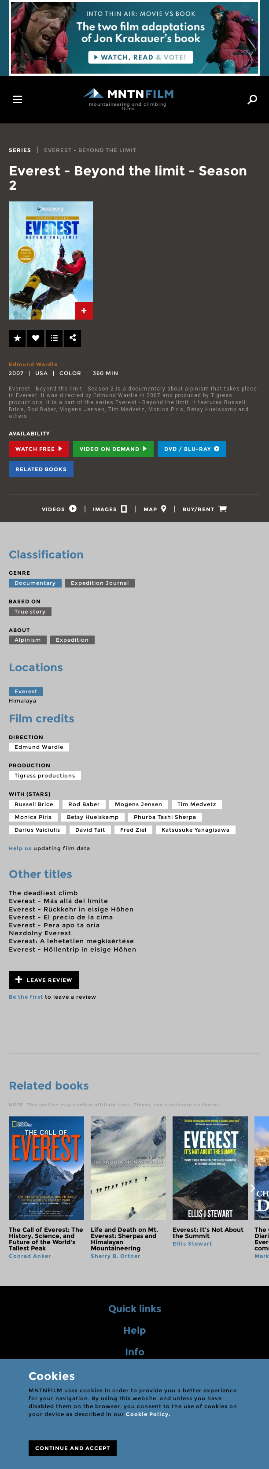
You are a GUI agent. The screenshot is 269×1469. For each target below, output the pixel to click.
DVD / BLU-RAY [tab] (192, 449)
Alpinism (28, 642)
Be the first (26, 999)
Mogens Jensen (138, 806)
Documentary (35, 585)
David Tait (90, 832)
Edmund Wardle (33, 364)
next (252, 1191)
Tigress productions (45, 778)
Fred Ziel (133, 832)
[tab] (84, 311)
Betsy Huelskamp (93, 819)
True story (30, 614)
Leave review (43, 982)
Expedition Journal (100, 585)
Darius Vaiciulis (37, 832)
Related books (41, 469)
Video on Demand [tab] (113, 449)
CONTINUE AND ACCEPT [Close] (72, 1448)
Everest (26, 694)
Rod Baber (84, 806)
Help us (20, 851)
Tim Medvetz (196, 806)
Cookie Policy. (148, 1414)
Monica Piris (33, 819)
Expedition (72, 642)
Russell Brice (34, 806)
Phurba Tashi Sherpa (165, 819)
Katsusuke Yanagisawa (196, 832)
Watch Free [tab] (39, 449)
